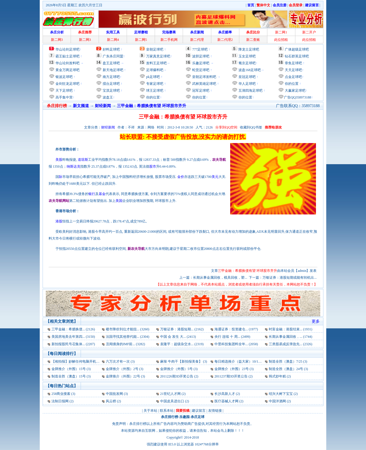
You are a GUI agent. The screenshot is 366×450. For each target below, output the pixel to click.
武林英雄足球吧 (203, 84)
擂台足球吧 (111, 84)
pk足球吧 (152, 77)
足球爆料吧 (154, 70)
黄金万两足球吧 (67, 70)
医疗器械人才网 (226, 401)
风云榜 (111, 401)
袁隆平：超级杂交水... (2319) (182, 344)
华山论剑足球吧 (67, 49)
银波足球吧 (64, 77)
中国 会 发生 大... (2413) (178, 337)
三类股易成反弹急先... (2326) (290, 344)
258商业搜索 (60, 394)
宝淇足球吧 (111, 91)
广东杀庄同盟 (113, 56)
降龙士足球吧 (248, 49)
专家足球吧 (154, 84)
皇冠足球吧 (247, 77)
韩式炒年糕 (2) (280, 376)
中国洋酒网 (277, 401)
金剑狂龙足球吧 (67, 84)
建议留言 (199, 411)
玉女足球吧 (247, 56)
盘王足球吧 (111, 63)
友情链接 (215, 411)
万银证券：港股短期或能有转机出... (289, 278)
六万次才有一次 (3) (120, 361)
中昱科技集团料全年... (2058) (236, 344)
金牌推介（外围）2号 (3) (124, 369)
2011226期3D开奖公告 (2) (179, 376)
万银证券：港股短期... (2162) (182, 329)
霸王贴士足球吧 (67, 56)
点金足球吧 (293, 77)
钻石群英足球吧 (297, 56)
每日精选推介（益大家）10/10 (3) (239, 361)
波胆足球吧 (200, 56)
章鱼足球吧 (293, 63)
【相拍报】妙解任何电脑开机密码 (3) (79, 361)
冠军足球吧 (200, 91)
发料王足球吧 (156, 63)
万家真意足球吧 (158, 56)
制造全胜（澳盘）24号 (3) (288, 369)
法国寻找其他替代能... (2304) (127, 337)
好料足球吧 (111, 49)
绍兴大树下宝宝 (281, 394)
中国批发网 (114, 394)
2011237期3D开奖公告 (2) (233, 376)
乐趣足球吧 (200, 63)
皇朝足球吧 (154, 49)
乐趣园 (184, 417)
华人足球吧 (247, 84)
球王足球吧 (154, 91)
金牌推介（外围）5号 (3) (179, 369)
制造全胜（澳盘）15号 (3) (71, 376)
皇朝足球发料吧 (203, 77)
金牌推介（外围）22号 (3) (125, 376)
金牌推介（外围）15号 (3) (71, 369)
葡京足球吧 (247, 63)
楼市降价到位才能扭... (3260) (127, 329)
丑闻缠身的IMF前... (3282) (125, 344)
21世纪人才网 (170, 394)
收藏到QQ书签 (251, 127)
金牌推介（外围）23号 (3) (234, 369)
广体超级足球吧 (297, 49)
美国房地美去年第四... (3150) (73, 337)
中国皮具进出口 (172, 401)
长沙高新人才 (224, 394)
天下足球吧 (64, 91)
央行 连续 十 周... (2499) (232, 337)
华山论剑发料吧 (67, 63)
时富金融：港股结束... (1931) (290, 329)
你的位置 (152, 97)
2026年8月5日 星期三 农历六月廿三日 (74, 5)
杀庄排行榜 (169, 417)
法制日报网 (60, 401)
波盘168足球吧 (249, 70)
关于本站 (150, 411)
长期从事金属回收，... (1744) (290, 337)
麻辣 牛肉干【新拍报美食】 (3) (183, 361)
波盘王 (107, 97)
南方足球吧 (111, 77)
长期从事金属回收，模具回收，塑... (220, 278)
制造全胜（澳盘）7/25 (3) (288, 361)
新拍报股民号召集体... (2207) (73, 344)
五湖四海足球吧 (250, 91)
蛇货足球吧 (201, 70)
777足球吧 (200, 49)
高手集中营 (64, 97)
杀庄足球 (197, 417)
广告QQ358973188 (297, 97)
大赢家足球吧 (294, 91)
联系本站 (167, 411)
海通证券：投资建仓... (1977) (236, 329)
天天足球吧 (293, 70)
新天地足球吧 (112, 70)
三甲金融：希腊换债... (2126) (73, 329)
